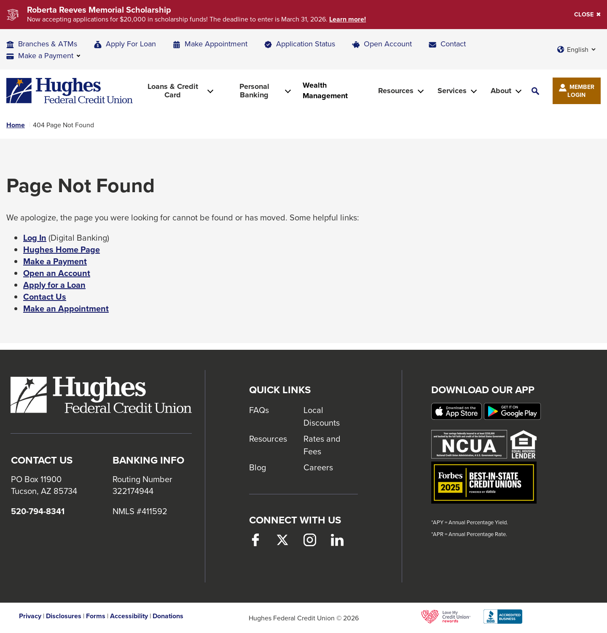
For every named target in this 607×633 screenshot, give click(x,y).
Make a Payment (55, 261)
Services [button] (452, 90)
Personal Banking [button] (254, 91)
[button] (535, 91)
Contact (453, 43)
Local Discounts (322, 416)
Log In (34, 238)
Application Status (305, 43)
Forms (95, 616)
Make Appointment (216, 43)
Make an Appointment (66, 308)
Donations (168, 616)
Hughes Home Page (61, 249)
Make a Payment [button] (45, 55)
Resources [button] (396, 90)
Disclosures (63, 616)
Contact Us (44, 297)
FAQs (259, 410)
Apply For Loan (131, 43)
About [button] (501, 90)
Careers (318, 467)
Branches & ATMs (47, 43)
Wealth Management (325, 90)
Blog (257, 467)
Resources (268, 438)
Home (15, 125)
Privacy (30, 616)
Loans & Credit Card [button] (173, 91)
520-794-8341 (37, 511)
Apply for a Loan (54, 285)
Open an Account (56, 273)
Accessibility (129, 616)
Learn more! (347, 19)
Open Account (388, 43)
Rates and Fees (322, 444)
